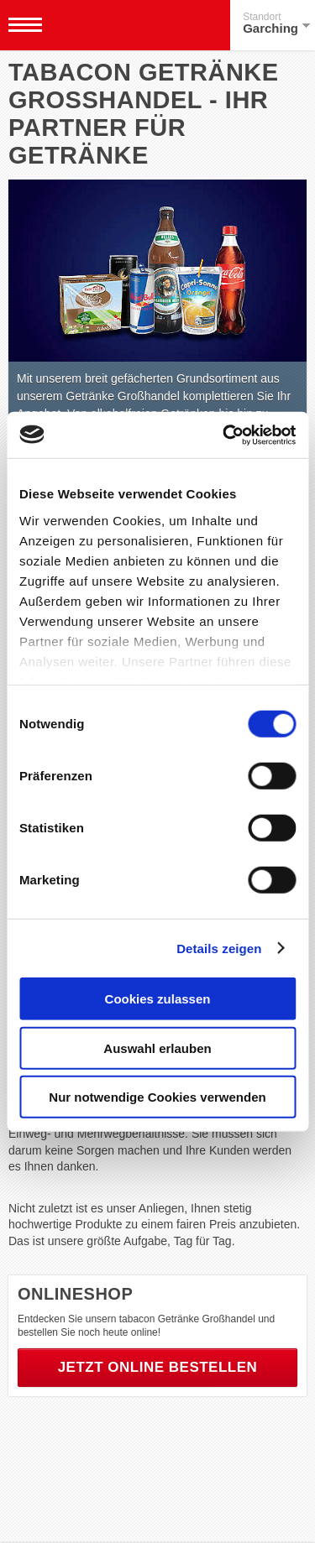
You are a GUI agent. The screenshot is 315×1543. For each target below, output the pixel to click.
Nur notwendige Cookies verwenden (157, 1097)
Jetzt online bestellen (158, 1367)
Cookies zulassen (158, 999)
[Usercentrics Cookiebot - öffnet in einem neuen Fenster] (224, 435)
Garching (276, 23)
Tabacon (104, 25)
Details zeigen (218, 948)
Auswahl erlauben (157, 1047)
